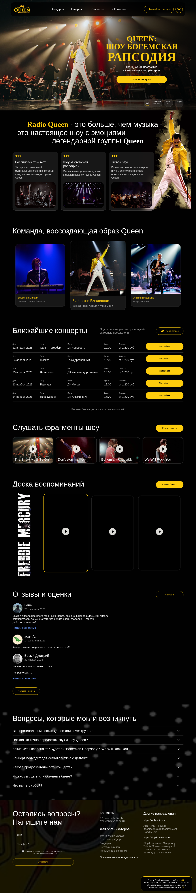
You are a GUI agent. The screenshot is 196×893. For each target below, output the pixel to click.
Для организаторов (115, 829)
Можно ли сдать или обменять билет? (42, 776)
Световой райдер (110, 839)
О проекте (97, 9)
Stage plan (106, 843)
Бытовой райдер (110, 847)
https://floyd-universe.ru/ (157, 837)
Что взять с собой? (27, 785)
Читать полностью (24, 627)
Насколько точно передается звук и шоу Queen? (50, 740)
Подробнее (164, 346)
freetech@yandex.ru (112, 821)
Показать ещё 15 (26, 691)
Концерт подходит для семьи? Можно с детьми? (50, 758)
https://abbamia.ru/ (154, 820)
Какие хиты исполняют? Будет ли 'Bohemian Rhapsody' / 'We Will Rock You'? (71, 749)
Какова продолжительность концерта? (42, 767)
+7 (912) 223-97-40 (112, 817)
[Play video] (33, 450)
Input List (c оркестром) (114, 850)
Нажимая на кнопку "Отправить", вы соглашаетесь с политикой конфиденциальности (43, 852)
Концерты (57, 9)
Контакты (120, 9)
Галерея (76, 9)
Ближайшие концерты (160, 9)
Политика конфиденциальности (119, 857)
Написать (169, 594)
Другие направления (159, 813)
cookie (182, 880)
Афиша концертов (142, 79)
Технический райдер (112, 835)
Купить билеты (169, 428)
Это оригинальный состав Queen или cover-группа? (53, 731)
